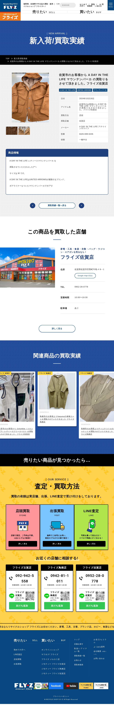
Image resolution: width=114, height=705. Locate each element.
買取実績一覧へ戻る (57, 205)
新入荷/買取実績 (20, 58)
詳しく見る (57, 329)
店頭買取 (18, 660)
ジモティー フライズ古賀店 (53, 665)
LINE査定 (18, 655)
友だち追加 (22, 606)
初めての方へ (19, 651)
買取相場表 (91, 5)
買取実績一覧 (79, 657)
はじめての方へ (83, 5)
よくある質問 (99, 648)
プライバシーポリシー (61, 697)
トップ (77, 641)
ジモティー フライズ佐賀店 (53, 674)
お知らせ (77, 661)
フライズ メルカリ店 (50, 660)
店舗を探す (78, 645)
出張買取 (18, 665)
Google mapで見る (85, 276)
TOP (8, 58)
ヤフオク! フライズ (49, 655)
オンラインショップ (50, 651)
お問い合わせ (99, 5)
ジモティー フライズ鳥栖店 (53, 670)
